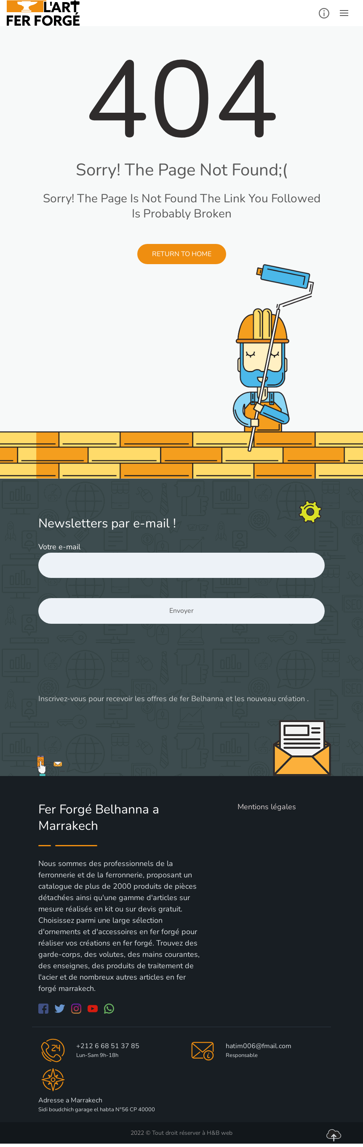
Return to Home (181, 254)
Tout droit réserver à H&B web (192, 1133)
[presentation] (102, 666)
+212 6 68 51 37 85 (107, 1046)
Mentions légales (267, 807)
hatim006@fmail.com (258, 1046)
